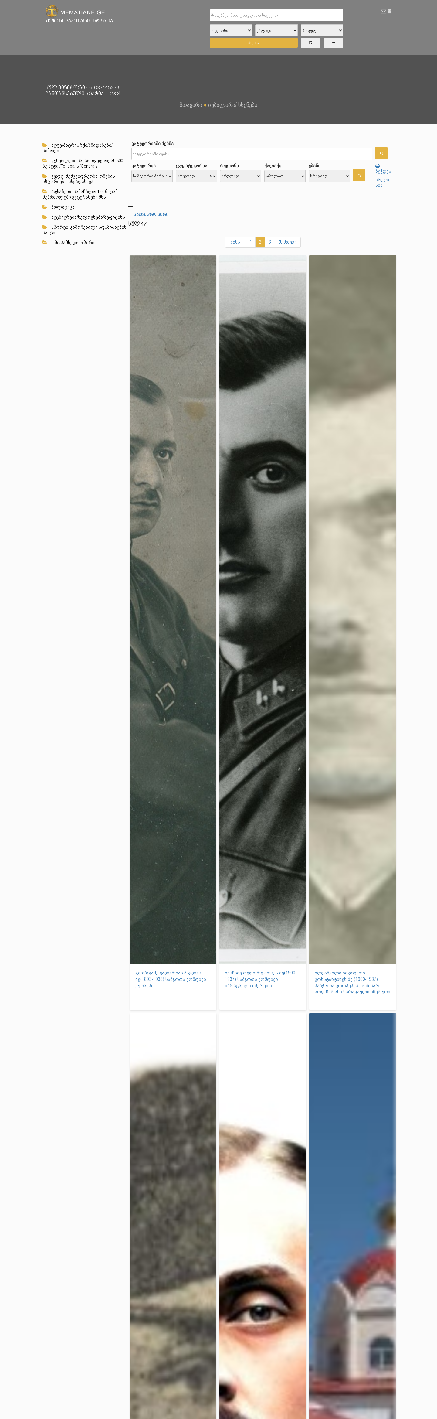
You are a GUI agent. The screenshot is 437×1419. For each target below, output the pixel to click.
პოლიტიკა (58, 207)
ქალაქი (272, 166)
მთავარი (191, 104)
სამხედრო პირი (151, 214)
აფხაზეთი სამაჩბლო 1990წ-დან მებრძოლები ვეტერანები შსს (80, 194)
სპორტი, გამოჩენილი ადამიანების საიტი (84, 229)
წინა (235, 242)
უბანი (314, 166)
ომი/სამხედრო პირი (68, 242)
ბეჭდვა (383, 168)
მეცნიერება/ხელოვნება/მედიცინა (83, 217)
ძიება (253, 42)
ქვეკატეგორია (191, 166)
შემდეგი (288, 242)
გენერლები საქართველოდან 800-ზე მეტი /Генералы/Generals (83, 163)
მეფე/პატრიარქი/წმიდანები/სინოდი (77, 147)
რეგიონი (229, 166)
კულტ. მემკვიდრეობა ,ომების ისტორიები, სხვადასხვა (78, 178)
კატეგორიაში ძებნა (152, 143)
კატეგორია (143, 166)
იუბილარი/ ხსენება (232, 104)
